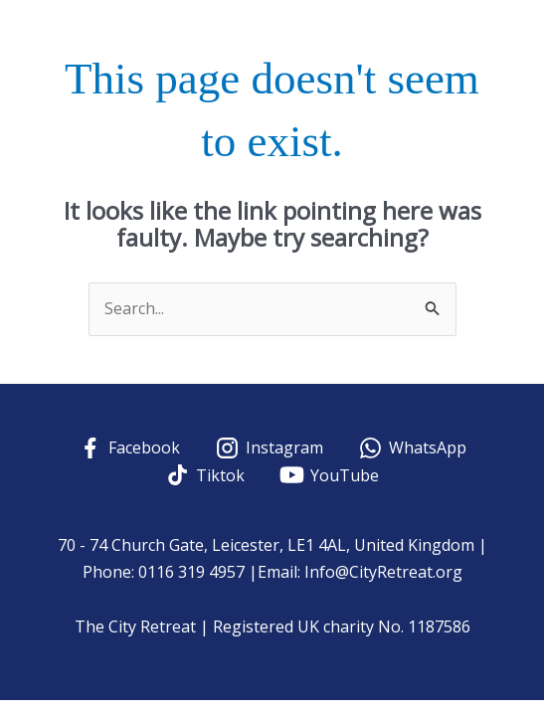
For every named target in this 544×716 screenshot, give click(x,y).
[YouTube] (329, 474)
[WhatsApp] (411, 448)
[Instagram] (269, 448)
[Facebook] (129, 448)
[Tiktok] (205, 474)
